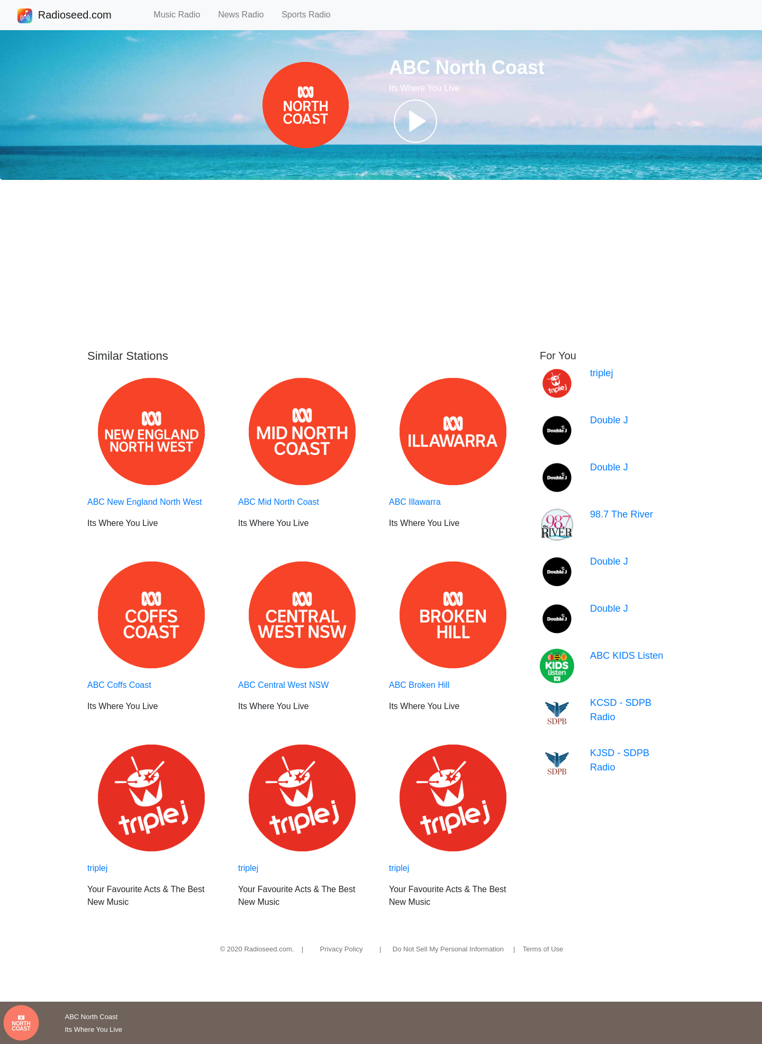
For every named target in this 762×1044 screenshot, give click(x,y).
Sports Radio (311, 14)
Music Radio (181, 14)
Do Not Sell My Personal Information (448, 949)
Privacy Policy (341, 949)
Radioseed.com (74, 15)
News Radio (245, 14)
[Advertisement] (381, 264)
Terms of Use (543, 949)
